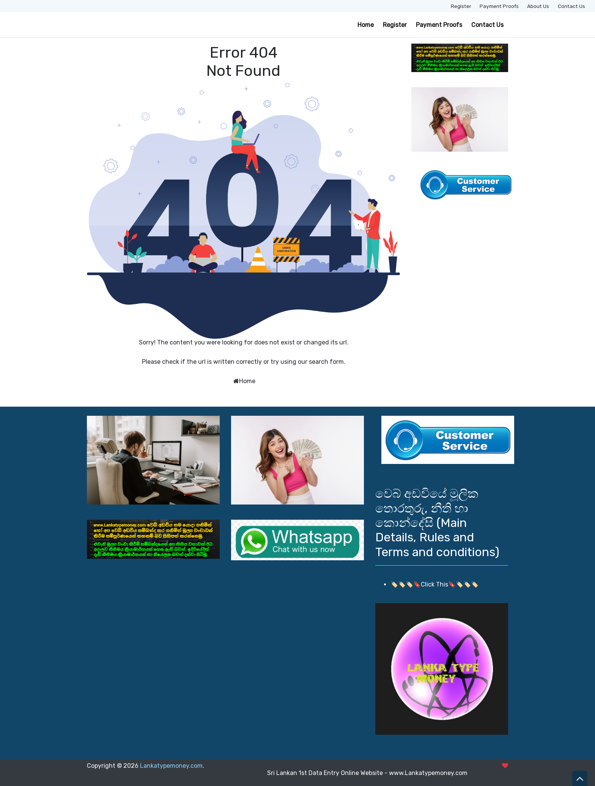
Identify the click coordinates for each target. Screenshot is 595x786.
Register (461, 6)
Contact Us (571, 6)
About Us (538, 6)
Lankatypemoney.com (171, 765)
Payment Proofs (499, 6)
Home (365, 24)
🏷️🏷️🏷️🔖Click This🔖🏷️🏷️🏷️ (434, 584)
